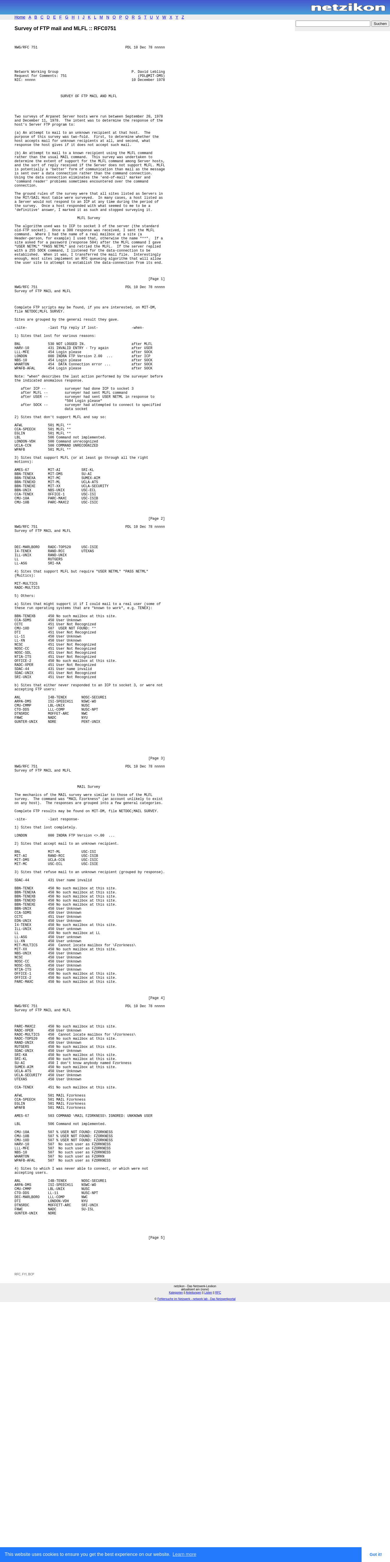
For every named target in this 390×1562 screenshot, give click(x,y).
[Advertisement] (82, 1517)
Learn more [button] (184, 1554)
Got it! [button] (376, 1554)
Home (20, 17)
